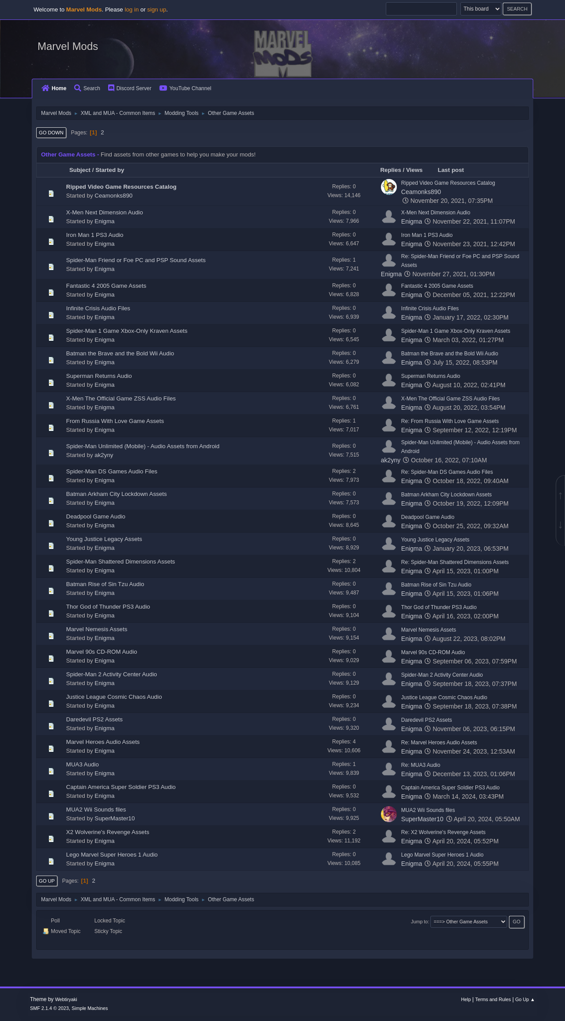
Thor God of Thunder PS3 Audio (108, 606)
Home (53, 88)
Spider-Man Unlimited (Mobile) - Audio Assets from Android (142, 446)
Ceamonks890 (113, 195)
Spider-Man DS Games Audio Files (112, 471)
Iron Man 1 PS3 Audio (95, 235)
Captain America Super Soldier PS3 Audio (121, 787)
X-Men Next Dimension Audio (104, 212)
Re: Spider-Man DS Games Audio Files (447, 472)
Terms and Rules (493, 999)
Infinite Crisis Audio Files (98, 308)
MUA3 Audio (82, 764)
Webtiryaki (66, 999)
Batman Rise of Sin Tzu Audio (105, 584)
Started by (109, 170)
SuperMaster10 (114, 818)
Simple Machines (90, 1008)
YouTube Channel (185, 88)
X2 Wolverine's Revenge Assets (107, 832)
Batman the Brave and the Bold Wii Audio (120, 353)
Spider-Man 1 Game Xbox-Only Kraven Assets (127, 331)
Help (466, 999)
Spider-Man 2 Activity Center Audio (111, 674)
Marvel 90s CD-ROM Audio (101, 651)
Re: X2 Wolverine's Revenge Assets (443, 832)
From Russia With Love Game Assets (115, 421)
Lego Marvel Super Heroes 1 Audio (112, 854)
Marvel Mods (68, 46)
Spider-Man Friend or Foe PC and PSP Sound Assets (136, 260)
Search (87, 88)
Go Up (47, 881)
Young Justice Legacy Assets (104, 539)
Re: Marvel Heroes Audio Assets (439, 742)
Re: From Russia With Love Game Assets (450, 421)
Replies (390, 170)
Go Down (51, 132)
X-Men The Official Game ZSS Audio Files (121, 398)
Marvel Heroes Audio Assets (103, 742)
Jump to (419, 921)
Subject (79, 170)
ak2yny (103, 455)
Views (414, 170)
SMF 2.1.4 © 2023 (49, 1008)
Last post (455, 170)
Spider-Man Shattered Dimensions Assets (120, 561)
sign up (156, 9)
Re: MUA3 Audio (421, 765)
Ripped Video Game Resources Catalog (121, 186)
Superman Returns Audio (99, 376)
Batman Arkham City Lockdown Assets (116, 494)
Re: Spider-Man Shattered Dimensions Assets (455, 562)
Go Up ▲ (525, 999)
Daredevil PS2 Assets (94, 719)
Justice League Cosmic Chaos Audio (114, 696)
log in (131, 9)
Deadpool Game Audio (95, 516)
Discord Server (129, 88)
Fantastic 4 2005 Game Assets (106, 285)
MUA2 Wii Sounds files (96, 809)
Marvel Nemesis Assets (97, 629)
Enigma (104, 221)
